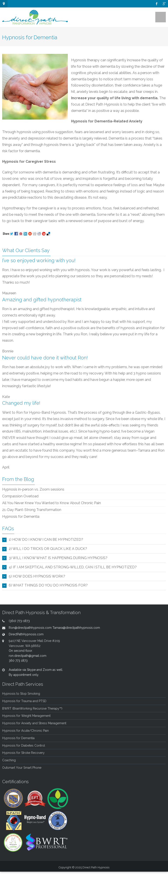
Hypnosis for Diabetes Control (23, 745)
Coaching (9, 760)
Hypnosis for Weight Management (26, 715)
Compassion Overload (20, 496)
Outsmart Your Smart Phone (21, 767)
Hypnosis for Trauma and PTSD (24, 701)
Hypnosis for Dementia (20, 516)
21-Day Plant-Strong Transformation (31, 510)
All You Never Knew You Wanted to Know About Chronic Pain (51, 503)
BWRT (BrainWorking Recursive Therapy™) (32, 708)
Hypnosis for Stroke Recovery (23, 752)
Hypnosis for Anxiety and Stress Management (34, 723)
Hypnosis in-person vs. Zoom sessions (33, 489)
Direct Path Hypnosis (95, 867)
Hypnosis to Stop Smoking (21, 693)
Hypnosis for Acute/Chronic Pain (25, 730)
